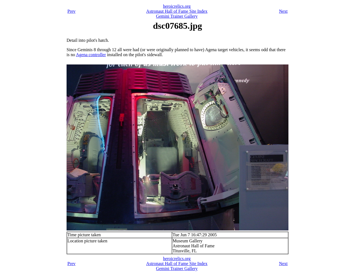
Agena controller (91, 54)
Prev (71, 11)
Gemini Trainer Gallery (176, 16)
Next (283, 11)
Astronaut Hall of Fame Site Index (176, 11)
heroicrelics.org (177, 6)
